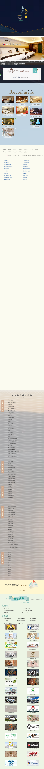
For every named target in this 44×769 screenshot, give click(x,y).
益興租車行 (6, 608)
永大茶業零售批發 (8, 623)
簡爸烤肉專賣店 (7, 618)
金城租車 (6, 612)
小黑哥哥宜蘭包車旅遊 (9, 610)
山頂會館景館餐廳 (21, 620)
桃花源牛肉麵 (33, 620)
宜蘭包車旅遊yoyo (28, 608)
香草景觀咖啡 (33, 618)
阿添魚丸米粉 (20, 623)
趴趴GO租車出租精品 (28, 610)
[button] (3, 48)
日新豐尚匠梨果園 (21, 618)
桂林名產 (6, 620)
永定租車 (26, 612)
